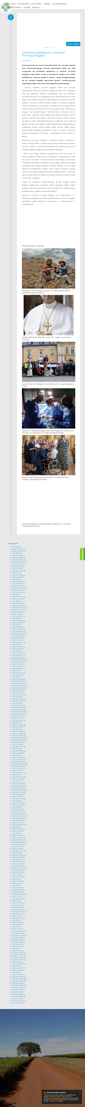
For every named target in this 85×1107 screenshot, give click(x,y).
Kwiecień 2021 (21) (18, 673)
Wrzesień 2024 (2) (18, 590)
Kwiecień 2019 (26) (19, 725)
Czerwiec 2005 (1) (18, 1001)
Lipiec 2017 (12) (17, 770)
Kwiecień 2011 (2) (18, 922)
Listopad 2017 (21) (18, 762)
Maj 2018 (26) (17, 749)
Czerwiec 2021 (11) (18, 668)
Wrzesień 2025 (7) (18, 564)
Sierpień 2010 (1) (18, 940)
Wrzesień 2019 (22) (19, 714)
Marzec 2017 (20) (18, 779)
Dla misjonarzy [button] (60, 4)
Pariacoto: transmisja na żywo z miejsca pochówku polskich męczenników (46, 291)
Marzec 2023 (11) (18, 623)
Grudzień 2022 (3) (18, 629)
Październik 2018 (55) (20, 738)
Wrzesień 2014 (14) (19, 844)
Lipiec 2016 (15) (17, 796)
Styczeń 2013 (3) (18, 888)
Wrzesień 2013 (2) (18, 870)
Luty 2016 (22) (17, 807)
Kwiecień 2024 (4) (18, 597)
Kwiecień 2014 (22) (19, 855)
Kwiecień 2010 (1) (18, 944)
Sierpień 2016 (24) (18, 794)
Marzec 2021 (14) (18, 675)
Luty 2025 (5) (17, 579)
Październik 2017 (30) (20, 764)
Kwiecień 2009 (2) (18, 968)
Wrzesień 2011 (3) (18, 914)
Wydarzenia (26, 61)
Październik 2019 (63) (20, 712)
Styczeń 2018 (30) (18, 757)
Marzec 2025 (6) (18, 577)
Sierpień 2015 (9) (18, 820)
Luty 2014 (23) (17, 859)
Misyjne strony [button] (14, 7)
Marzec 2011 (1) (17, 925)
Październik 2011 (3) (19, 912)
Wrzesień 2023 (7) (18, 610)
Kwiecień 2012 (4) (18, 903)
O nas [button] (13, 4)
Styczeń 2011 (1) (17, 929)
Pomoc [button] (47, 4)
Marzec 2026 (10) (18, 551)
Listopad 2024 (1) (18, 586)
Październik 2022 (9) (19, 634)
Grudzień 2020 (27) (19, 681)
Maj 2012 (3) (16, 901)
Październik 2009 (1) (19, 957)
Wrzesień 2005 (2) (18, 996)
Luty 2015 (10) (17, 833)
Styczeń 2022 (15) (18, 653)
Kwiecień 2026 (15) (19, 549)
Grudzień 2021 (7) (18, 655)
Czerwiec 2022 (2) (18, 642)
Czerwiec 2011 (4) (18, 918)
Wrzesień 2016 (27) (19, 792)
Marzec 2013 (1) (17, 883)
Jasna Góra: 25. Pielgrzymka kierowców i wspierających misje (48, 385)
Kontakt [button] (36, 7)
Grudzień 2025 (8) (18, 558)
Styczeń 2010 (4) (18, 951)
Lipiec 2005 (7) (17, 998)
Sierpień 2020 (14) (18, 690)
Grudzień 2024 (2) (18, 584)
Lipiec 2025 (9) (17, 568)
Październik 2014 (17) (19, 842)
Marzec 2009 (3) (18, 970)
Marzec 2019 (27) (18, 727)
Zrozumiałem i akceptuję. (56, 1101)
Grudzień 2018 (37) (19, 733)
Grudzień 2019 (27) (19, 707)
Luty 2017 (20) (17, 781)
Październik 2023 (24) (20, 608)
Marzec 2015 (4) (18, 831)
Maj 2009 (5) (16, 966)
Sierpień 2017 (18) (18, 768)
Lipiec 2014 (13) (17, 849)
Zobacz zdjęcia (73, 44)
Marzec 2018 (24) (18, 753)
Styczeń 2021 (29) (18, 679)
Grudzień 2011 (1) (18, 907)
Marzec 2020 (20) (18, 701)
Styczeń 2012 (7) (18, 905)
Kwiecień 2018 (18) (19, 751)
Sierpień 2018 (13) (18, 742)
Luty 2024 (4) (17, 601)
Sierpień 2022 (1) (18, 638)
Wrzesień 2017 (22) (19, 766)
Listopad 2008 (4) (18, 977)
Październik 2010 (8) (19, 935)
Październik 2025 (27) (20, 562)
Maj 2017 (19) (16, 775)
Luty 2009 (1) (16, 972)
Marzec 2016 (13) (18, 805)
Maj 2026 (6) (16, 547)
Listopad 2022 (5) (18, 631)
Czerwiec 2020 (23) (19, 694)
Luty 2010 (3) (16, 948)
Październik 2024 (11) (19, 588)
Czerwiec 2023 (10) (19, 616)
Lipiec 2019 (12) (17, 718)
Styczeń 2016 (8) (18, 809)
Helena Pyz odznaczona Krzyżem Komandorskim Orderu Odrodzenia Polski (45, 478)
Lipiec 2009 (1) (17, 962)
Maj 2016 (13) (16, 801)
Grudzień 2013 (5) (18, 864)
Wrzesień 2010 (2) (18, 938)
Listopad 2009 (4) (18, 955)
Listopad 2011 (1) (18, 909)
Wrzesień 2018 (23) (19, 740)
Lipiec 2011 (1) (17, 916)
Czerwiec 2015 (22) (19, 825)
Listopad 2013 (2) (18, 866)
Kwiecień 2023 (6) (18, 621)
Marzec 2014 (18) (18, 857)
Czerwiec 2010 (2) (18, 942)
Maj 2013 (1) (16, 879)
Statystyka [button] (36, 4)
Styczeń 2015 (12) (18, 836)
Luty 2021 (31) (17, 677)
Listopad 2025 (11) (18, 560)
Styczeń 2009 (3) (18, 975)
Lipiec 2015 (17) (17, 823)
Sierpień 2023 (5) (18, 612)
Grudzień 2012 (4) (18, 890)
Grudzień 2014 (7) (18, 838)
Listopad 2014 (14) (18, 840)
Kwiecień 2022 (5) (18, 647)
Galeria (27, 7)
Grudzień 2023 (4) (18, 605)
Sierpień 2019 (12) (18, 716)
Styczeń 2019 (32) (18, 731)
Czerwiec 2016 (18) (19, 799)
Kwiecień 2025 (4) (18, 575)
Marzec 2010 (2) (18, 946)
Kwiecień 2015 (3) (18, 829)
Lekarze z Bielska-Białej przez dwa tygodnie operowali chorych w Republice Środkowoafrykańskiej (48, 431)
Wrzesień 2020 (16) (19, 688)
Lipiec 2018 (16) (17, 744)
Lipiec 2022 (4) (17, 640)
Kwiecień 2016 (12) (18, 803)
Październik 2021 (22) (20, 660)
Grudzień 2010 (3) (18, 931)
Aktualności (23, 4)
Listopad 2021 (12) (18, 657)
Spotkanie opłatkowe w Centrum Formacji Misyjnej (43, 54)
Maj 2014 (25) (17, 853)
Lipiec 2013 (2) (17, 875)
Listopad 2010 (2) (18, 933)
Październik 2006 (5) (19, 985)
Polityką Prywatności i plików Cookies (60, 1096)
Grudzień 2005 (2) (18, 994)
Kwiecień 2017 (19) (19, 777)
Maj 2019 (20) (17, 723)
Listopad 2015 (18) (18, 814)
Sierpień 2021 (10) (18, 664)
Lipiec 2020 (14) (18, 692)
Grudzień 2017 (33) (19, 760)
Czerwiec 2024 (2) (18, 592)
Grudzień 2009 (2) (18, 953)
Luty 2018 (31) (17, 755)
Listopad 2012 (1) (18, 892)
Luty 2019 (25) (17, 729)
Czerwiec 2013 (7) (18, 877)
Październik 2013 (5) (19, 868)
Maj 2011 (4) (16, 920)
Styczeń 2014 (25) (18, 862)
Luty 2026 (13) (17, 553)
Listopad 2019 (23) (19, 710)
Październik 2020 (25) (20, 686)
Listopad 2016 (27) (18, 788)
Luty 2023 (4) (17, 625)
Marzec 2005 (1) (18, 1003)
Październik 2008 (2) (19, 979)
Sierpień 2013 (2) (18, 872)
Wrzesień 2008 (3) (19, 981)
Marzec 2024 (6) (18, 599)
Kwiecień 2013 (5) (18, 881)
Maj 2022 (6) (16, 644)
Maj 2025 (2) (16, 573)
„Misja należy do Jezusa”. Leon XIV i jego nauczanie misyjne (46, 338)
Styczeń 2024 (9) (18, 603)
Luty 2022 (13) (17, 651)
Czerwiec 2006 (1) (18, 988)
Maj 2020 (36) (17, 697)
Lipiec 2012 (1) (17, 896)
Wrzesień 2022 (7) (18, 636)
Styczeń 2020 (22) (18, 705)
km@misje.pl (11, 1093)
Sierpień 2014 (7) (18, 846)
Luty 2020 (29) (17, 703)
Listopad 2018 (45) (19, 736)
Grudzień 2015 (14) (19, 812)
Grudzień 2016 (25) (19, 786)
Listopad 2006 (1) (18, 983)
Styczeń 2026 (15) (18, 555)
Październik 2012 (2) (19, 894)
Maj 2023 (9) (16, 618)
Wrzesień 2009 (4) (19, 959)
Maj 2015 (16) (16, 827)
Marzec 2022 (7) (18, 649)
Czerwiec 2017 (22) (19, 773)
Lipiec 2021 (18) (17, 666)
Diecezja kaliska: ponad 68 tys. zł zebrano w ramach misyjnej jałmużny (46, 525)
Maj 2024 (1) (16, 594)
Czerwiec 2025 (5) (18, 571)
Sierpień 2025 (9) (18, 566)
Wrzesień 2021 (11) (18, 662)
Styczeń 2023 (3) (18, 627)
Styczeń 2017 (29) (18, 783)
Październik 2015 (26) (20, 816)
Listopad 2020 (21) (19, 684)
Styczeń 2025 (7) (18, 581)
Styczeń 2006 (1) (18, 992)
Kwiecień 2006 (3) (18, 990)
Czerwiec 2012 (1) (18, 899)
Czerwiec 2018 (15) (19, 746)
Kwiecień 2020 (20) (19, 699)
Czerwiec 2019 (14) (19, 720)
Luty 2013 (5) (16, 885)
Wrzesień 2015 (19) (19, 818)
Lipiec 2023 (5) (17, 614)
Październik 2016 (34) (20, 790)
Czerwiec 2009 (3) (19, 964)
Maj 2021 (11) (16, 670)
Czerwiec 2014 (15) (19, 851)
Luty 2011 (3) (16, 927)
